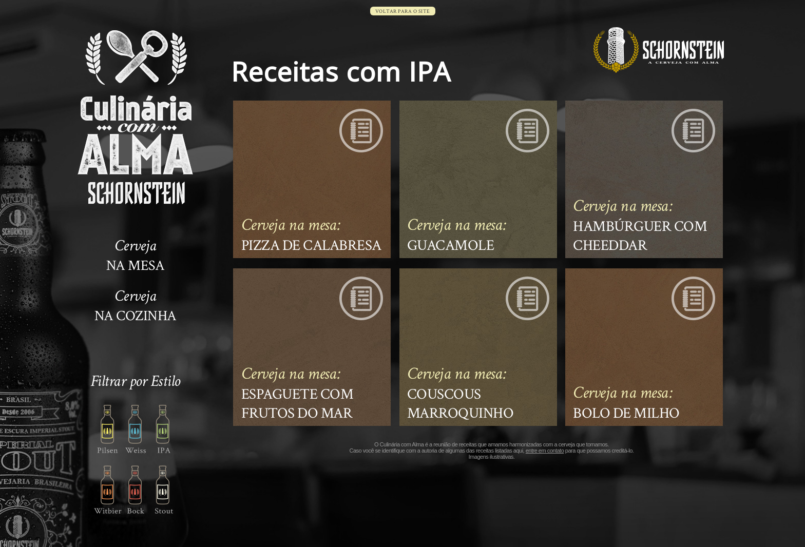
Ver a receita (312, 179)
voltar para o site (402, 11)
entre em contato (545, 450)
